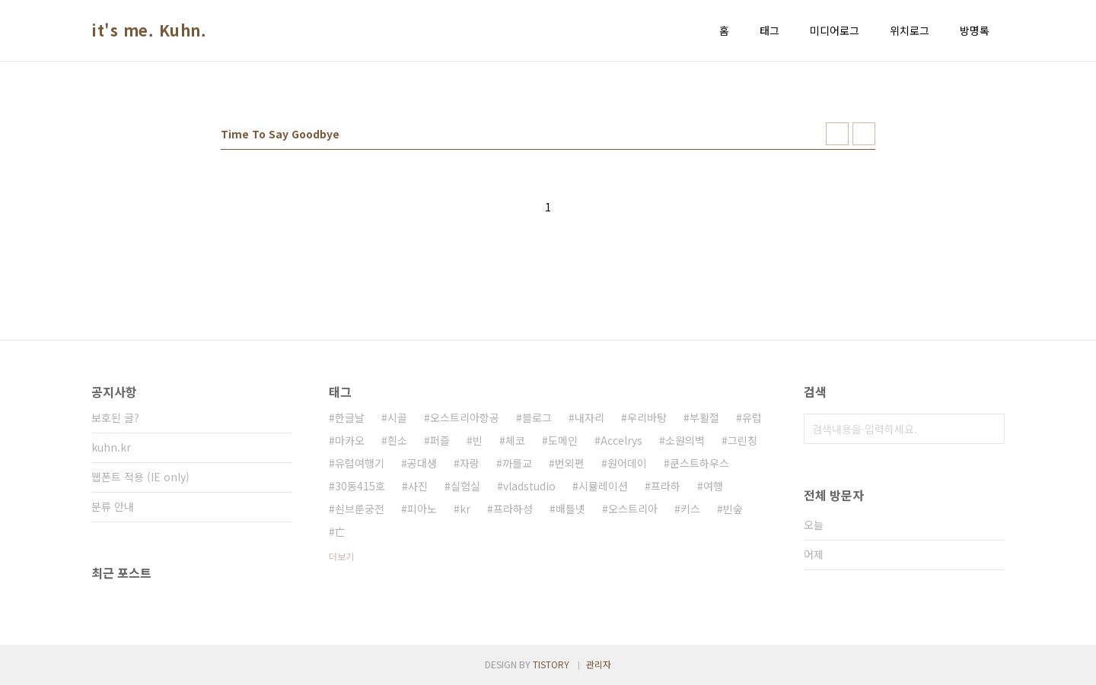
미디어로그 (834, 30)
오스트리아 (633, 508)
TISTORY (551, 664)
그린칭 (742, 440)
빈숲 (733, 508)
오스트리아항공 (464, 417)
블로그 (537, 417)
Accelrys (621, 440)
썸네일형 (837, 133)
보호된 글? (115, 417)
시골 (397, 417)
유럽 (752, 417)
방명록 (974, 30)
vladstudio (529, 485)
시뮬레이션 (603, 485)
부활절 (704, 417)
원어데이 (627, 463)
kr (465, 508)
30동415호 (360, 485)
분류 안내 (112, 506)
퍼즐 (440, 440)
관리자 (598, 664)
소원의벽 (685, 440)
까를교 (517, 463)
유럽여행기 (359, 463)
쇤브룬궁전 (359, 508)
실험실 (465, 485)
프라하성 (513, 508)
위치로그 (909, 30)
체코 (515, 440)
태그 (769, 30)
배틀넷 (570, 508)
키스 (690, 508)
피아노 (422, 508)
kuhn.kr (111, 447)
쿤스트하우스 (699, 463)
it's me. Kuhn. (148, 30)
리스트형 (863, 133)
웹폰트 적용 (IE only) (140, 476)
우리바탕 (647, 417)
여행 (713, 485)
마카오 (350, 440)
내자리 (589, 417)
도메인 (563, 440)
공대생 (422, 463)
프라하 (665, 485)
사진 (418, 485)
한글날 (350, 417)
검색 (989, 428)
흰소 (397, 440)
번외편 (570, 463)
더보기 (341, 556)
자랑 (470, 463)
